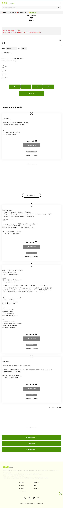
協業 (35, 485)
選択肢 (3, 48)
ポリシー (36, 488)
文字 (19, 48)
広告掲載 (36, 482)
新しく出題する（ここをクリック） (21, 32)
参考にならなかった (31, 151)
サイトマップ (22, 491)
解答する (31, 93)
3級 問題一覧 (31, 443)
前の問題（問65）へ (31, 437)
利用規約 (21, 488)
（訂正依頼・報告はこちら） (7, 53)
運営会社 (21, 482)
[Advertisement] (31, 176)
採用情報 (21, 485)
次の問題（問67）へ (31, 449)
